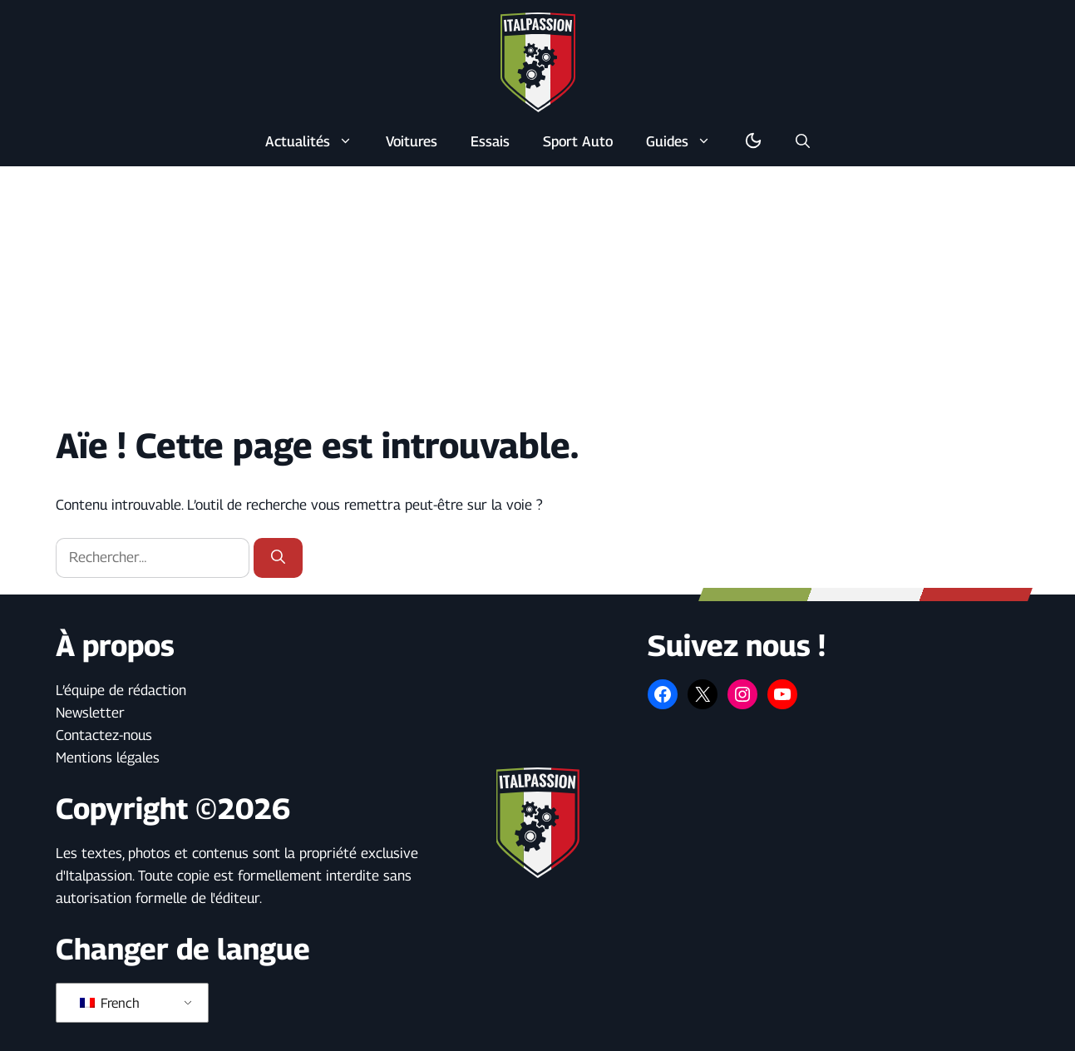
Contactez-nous (104, 735)
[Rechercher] (278, 558)
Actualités (317, 141)
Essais (490, 141)
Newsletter (90, 712)
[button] (802, 141)
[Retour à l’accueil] (538, 61)
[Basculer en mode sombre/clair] (753, 141)
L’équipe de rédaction (121, 690)
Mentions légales (108, 757)
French (110, 1003)
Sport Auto (578, 141)
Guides (686, 141)
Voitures (411, 141)
